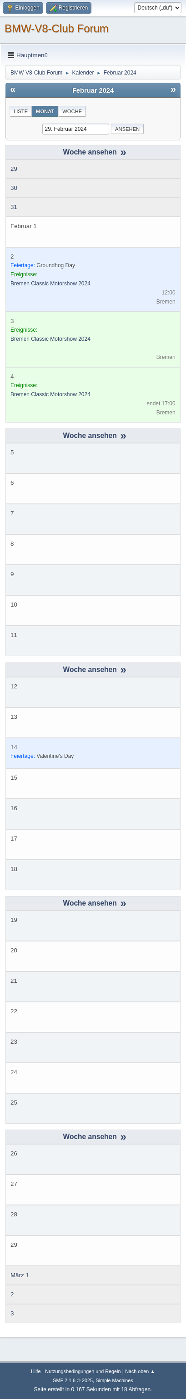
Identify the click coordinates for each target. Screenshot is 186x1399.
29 (13, 168)
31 (13, 207)
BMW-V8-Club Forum (57, 28)
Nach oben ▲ (140, 1371)
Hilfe (36, 1371)
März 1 (19, 1275)
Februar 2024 (93, 90)
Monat (45, 111)
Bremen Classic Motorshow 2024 (50, 283)
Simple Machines (114, 1380)
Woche (72, 111)
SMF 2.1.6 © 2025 (73, 1380)
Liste (21, 111)
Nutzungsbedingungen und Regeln (83, 1371)
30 (13, 187)
